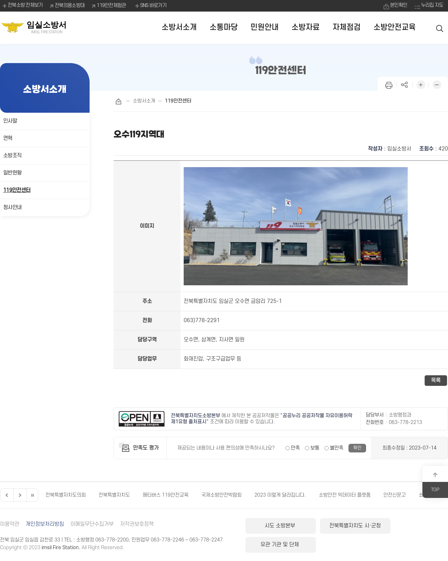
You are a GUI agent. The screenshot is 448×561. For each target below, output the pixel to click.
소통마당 (224, 27)
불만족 (336, 448)
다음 (19, 495)
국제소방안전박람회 (221, 495)
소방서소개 (179, 27)
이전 (6, 495)
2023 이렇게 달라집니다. (280, 495)
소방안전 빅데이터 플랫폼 (345, 495)
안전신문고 (394, 495)
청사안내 (12, 207)
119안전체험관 (111, 5)
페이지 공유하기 (405, 84)
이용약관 (9, 524)
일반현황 (12, 173)
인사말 (10, 121)
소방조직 (12, 156)
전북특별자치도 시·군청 (345, 526)
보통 (314, 448)
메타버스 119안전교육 (165, 495)
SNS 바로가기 (150, 6)
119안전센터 (16, 190)
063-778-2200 (112, 540)
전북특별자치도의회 (65, 495)
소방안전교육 (394, 27)
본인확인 (397, 5)
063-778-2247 (206, 540)
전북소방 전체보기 (22, 6)
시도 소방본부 (277, 526)
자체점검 (346, 27)
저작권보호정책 (137, 524)
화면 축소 (437, 84)
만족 (295, 448)
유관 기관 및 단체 (414, 526)
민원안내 (265, 27)
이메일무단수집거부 (92, 524)
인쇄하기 (389, 84)
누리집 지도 (432, 5)
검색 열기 (440, 27)
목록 (436, 380)
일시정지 (32, 495)
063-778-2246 (167, 540)
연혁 (7, 138)
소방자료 (306, 27)
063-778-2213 (405, 422)
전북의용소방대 (70, 5)
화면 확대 (421, 84)
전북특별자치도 (114, 495)
